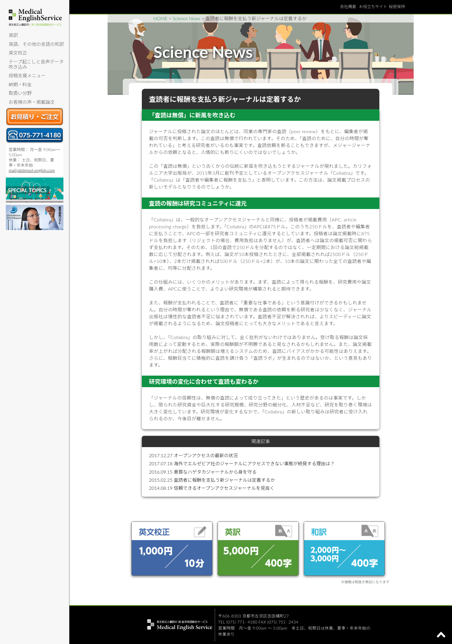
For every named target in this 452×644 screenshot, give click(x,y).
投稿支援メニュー (27, 75)
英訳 (13, 35)
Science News (186, 18)
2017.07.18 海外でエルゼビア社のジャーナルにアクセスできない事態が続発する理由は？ (242, 463)
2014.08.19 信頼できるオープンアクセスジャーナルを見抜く (211, 488)
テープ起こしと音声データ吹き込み (36, 64)
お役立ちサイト (373, 6)
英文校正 (18, 52)
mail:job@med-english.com (32, 170)
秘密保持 (397, 6)
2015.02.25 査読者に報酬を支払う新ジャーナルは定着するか (212, 480)
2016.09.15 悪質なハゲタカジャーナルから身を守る (203, 471)
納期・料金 (20, 84)
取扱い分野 (20, 93)
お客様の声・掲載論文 (32, 102)
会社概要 (348, 6)
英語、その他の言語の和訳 (36, 44)
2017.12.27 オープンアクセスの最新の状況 (193, 455)
